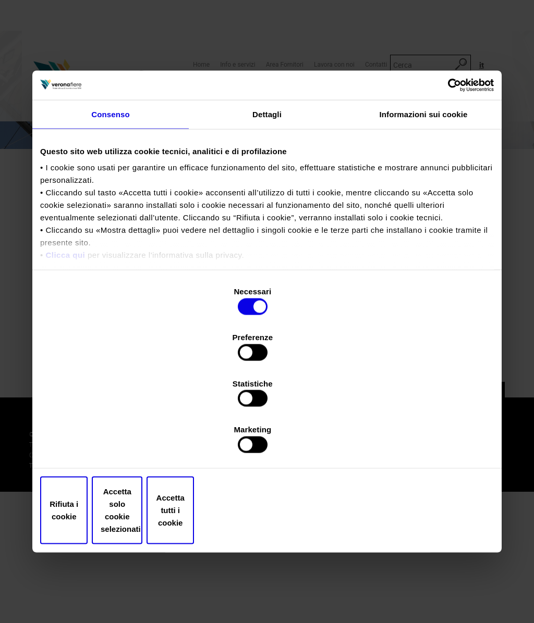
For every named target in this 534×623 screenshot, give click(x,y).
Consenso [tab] (110, 203)
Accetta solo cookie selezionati (267, 441)
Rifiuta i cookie (114, 441)
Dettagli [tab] (267, 203)
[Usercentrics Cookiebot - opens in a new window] (448, 173)
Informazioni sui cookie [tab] (424, 203)
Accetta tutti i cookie (419, 441)
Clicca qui (65, 344)
